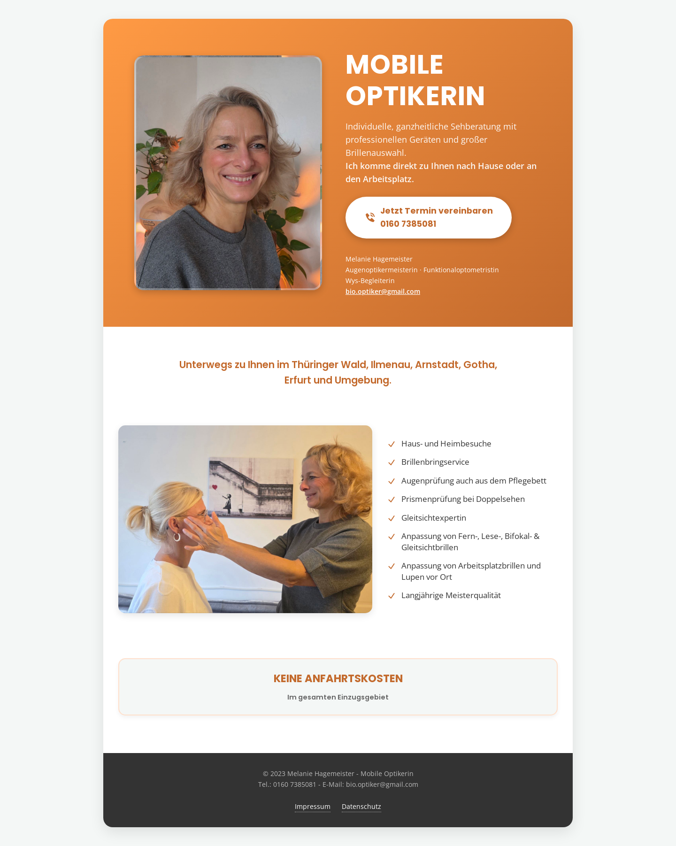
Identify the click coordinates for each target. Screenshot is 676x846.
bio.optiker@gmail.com (383, 291)
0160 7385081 (294, 784)
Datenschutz (361, 806)
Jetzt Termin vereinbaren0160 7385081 (428, 217)
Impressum (312, 806)
